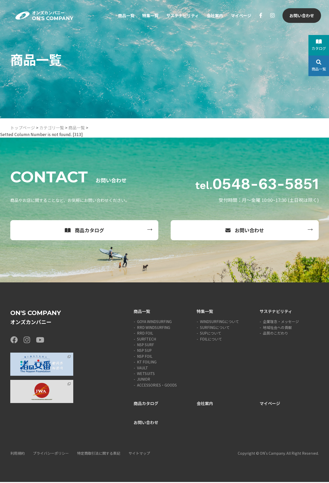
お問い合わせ (301, 17)
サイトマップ (139, 454)
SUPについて (210, 334)
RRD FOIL (145, 334)
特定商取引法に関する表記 (98, 454)
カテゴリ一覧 (51, 127)
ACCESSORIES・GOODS (157, 386)
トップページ (22, 127)
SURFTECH (146, 340)
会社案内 (214, 17)
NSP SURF (145, 345)
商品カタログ (84, 230)
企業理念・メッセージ (281, 322)
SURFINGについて (215, 328)
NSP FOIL (144, 357)
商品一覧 (126, 17)
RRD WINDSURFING (153, 328)
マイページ (241, 17)
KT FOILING (147, 362)
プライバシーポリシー (51, 454)
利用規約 (17, 454)
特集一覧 (150, 17)
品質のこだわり (275, 334)
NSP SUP (144, 351)
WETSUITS (146, 374)
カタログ (319, 45)
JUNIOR (143, 380)
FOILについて (211, 340)
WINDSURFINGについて (219, 322)
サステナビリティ (182, 17)
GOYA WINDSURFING (154, 322)
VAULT (142, 368)
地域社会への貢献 (277, 328)
